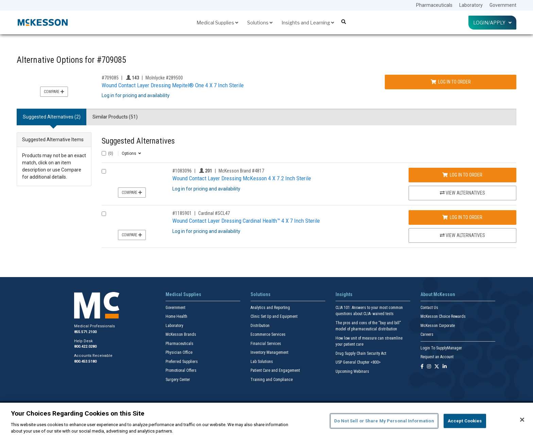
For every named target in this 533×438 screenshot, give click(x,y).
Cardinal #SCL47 (214, 213)
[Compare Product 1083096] (104, 171)
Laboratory (471, 5)
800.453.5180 (85, 361)
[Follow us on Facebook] (422, 367)
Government (502, 5)
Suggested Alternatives (138, 141)
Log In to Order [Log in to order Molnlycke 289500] (451, 82)
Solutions (260, 22)
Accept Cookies (465, 420)
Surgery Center (178, 379)
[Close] (522, 419)
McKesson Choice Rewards (443, 316)
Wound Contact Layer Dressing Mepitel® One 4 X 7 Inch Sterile (173, 85)
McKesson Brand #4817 (241, 171)
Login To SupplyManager (441, 348)
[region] (266, 420)
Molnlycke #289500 (164, 77)
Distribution (260, 325)
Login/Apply (492, 22)
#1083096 (182, 171)
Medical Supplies (217, 22)
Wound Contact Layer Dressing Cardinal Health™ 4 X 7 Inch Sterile (246, 220)
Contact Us (429, 307)
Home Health (176, 316)
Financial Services (266, 343)
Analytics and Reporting (270, 307)
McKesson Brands (181, 334)
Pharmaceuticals (434, 5)
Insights (344, 294)
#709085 (110, 77)
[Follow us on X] (436, 367)
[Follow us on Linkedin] (445, 367)
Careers (426, 334)
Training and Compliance (272, 379)
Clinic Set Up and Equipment (274, 316)
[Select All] (104, 153)
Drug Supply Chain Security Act (361, 353)
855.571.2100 (85, 332)
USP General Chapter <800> (358, 362)
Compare (54, 91)
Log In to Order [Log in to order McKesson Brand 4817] (462, 175)
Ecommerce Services (268, 334)
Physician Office (179, 352)
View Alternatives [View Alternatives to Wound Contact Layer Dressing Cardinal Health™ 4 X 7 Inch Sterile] (462, 235)
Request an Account (436, 356)
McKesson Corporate (437, 325)
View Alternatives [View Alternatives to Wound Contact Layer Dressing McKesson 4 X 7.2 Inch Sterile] (462, 193)
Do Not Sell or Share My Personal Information (384, 420)
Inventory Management (269, 352)
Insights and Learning (307, 22)
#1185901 (182, 213)
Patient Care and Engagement (275, 370)
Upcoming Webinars (352, 371)
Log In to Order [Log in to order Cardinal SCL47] (462, 217)
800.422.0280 (85, 346)
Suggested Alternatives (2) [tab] (52, 117)
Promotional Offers (181, 370)
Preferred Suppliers (182, 361)
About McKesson (437, 294)
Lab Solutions (262, 361)
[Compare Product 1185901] (104, 214)
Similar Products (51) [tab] (115, 117)
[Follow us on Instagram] (429, 367)
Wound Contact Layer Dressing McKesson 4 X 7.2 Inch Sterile (241, 178)
